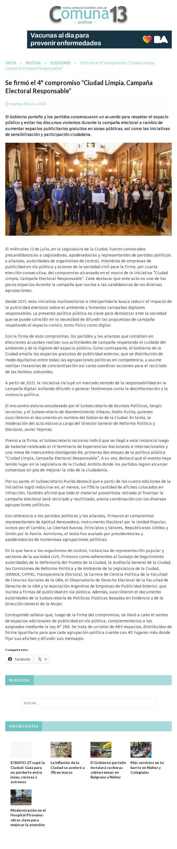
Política (33, 63)
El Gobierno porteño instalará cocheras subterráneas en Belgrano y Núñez (108, 769)
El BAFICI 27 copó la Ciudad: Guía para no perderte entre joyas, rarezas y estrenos (28, 772)
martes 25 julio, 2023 (28, 104)
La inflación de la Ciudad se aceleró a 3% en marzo (67, 767)
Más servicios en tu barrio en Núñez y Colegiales (147, 767)
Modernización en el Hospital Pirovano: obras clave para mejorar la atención (28, 817)
